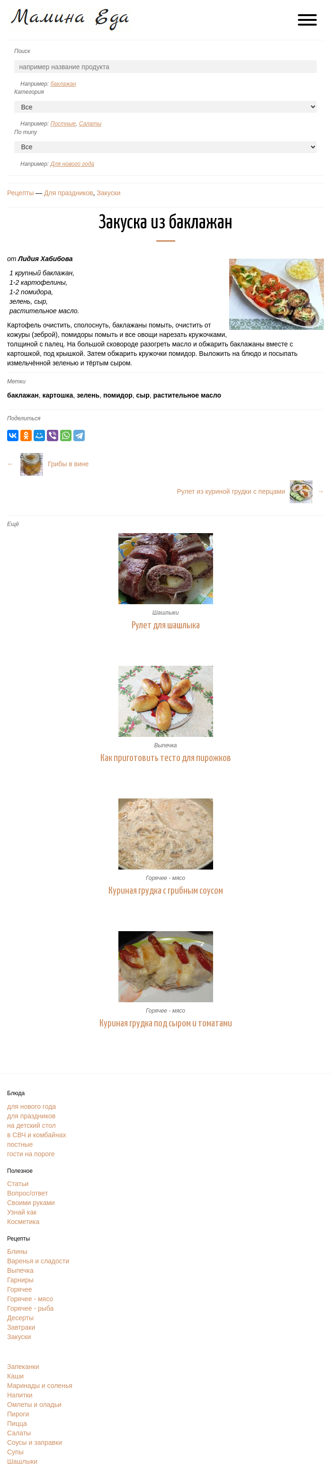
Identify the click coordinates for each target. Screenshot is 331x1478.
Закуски (108, 193)
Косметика (23, 1221)
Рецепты (20, 193)
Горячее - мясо (165, 878)
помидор (118, 395)
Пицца (17, 1423)
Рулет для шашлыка (166, 625)
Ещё (13, 524)
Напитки (20, 1395)
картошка (57, 395)
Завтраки (21, 1327)
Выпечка (165, 745)
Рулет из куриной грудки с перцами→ (250, 491)
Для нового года (72, 164)
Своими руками (31, 1202)
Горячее (19, 1289)
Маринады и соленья (39, 1385)
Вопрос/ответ (27, 1193)
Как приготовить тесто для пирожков (165, 758)
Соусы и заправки (34, 1442)
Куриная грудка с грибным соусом (165, 891)
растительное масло (187, 395)
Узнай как (21, 1212)
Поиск (22, 51)
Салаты (90, 123)
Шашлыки (165, 612)
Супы (15, 1452)
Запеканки (23, 1366)
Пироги (18, 1414)
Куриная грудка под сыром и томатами (165, 1023)
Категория (29, 92)
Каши (15, 1376)
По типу (25, 132)
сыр (143, 395)
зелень (88, 395)
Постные (62, 123)
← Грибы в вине (48, 464)
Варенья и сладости (38, 1261)
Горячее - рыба (30, 1308)
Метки (16, 381)
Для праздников (68, 193)
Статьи (17, 1184)
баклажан (63, 84)
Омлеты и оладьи (34, 1404)
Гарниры (20, 1280)
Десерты (20, 1318)
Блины (17, 1251)
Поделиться (23, 418)
